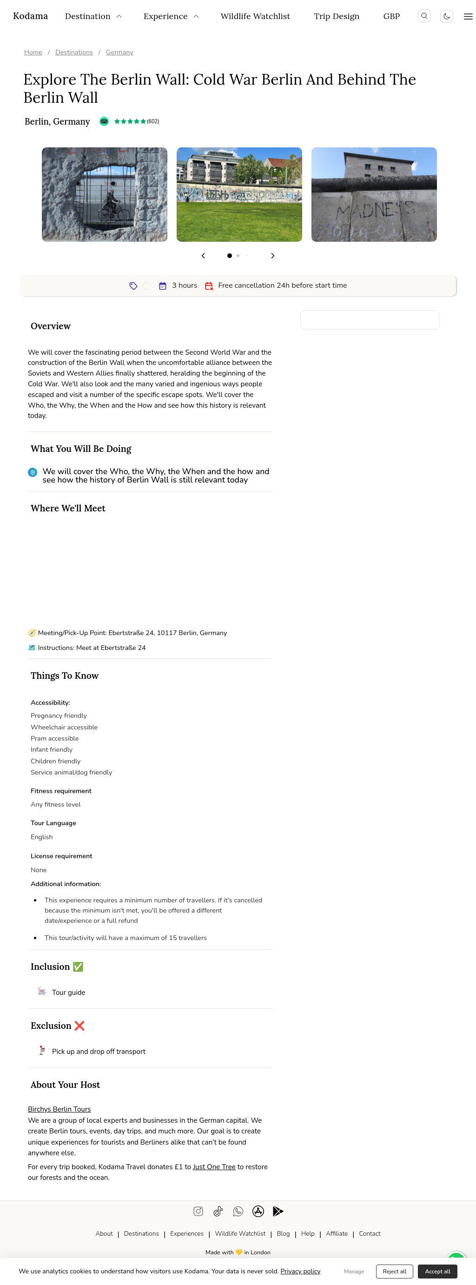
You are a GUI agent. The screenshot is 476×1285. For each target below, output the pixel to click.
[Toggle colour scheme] (446, 16)
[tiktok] (218, 1213)
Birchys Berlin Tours (59, 1109)
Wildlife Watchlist (240, 1233)
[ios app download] (258, 1213)
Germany (119, 52)
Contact (369, 1233)
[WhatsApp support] (238, 1213)
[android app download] (278, 1213)
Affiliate (337, 1233)
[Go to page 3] (246, 256)
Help (308, 1233)
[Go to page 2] (238, 255)
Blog (283, 1233)
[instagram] (198, 1213)
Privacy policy (301, 1271)
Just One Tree (214, 1167)
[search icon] (424, 15)
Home (33, 52)
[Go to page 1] (229, 255)
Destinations (74, 52)
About (103, 1233)
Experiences (187, 1233)
